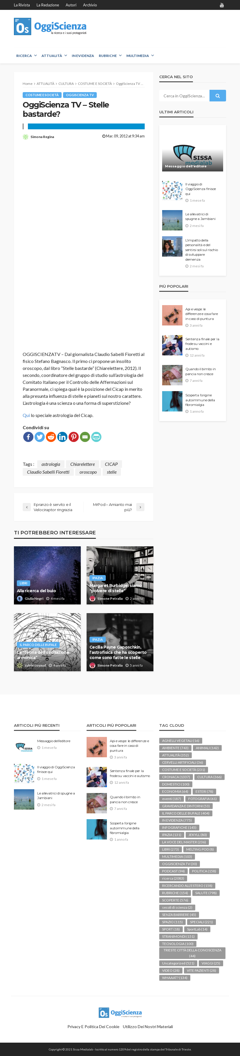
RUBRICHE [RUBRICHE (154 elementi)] (175, 893)
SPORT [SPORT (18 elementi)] (171, 929)
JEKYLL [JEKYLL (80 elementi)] (198, 835)
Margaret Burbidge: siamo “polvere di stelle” (115, 588)
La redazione (48, 5)
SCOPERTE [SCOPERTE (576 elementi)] (175, 900)
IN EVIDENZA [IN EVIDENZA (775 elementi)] (177, 820)
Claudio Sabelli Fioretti (48, 472)
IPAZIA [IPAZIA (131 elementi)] (171, 835)
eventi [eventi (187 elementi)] (171, 799)
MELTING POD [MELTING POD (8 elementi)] (200, 849)
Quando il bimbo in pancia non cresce (200, 371)
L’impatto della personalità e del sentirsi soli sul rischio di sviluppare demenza (201, 250)
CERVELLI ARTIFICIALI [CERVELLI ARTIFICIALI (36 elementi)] (182, 762)
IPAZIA (97, 578)
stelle (112, 472)
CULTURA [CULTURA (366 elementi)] (209, 777)
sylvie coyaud (35, 665)
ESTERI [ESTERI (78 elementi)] (204, 791)
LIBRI (23, 583)
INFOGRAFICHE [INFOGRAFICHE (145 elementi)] (179, 827)
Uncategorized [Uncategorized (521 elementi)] (178, 963)
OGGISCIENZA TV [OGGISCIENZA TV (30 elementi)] (179, 864)
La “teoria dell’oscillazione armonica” (43, 655)
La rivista (22, 5)
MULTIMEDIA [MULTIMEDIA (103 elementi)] (177, 856)
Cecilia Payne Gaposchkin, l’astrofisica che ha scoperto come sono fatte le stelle (117, 652)
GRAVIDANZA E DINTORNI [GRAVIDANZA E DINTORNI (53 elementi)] (186, 806)
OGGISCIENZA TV (80, 95)
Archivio (90, 5)
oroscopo (88, 472)
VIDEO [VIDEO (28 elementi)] (171, 970)
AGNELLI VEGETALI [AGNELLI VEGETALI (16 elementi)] (180, 740)
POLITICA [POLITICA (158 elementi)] (204, 871)
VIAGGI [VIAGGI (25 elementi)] (211, 963)
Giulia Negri (34, 598)
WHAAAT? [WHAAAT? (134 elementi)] (174, 978)
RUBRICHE (108, 55)
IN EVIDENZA (83, 55)
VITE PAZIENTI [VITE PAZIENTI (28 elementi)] (201, 970)
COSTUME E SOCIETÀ (42, 95)
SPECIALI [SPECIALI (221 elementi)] (201, 922)
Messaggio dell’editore (186, 166)
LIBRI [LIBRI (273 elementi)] (170, 849)
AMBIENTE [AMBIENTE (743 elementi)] (175, 748)
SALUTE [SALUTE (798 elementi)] (206, 893)
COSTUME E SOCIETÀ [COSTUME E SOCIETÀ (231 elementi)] (183, 769)
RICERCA (24, 55)
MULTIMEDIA (137, 55)
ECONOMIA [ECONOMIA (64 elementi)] (175, 791)
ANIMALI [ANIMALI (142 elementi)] (207, 748)
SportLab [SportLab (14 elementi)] (197, 929)
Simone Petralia (110, 598)
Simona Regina (42, 137)
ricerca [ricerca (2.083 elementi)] (173, 878)
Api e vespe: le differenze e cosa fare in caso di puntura (201, 314)
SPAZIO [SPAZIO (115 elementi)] (172, 922)
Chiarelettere (82, 464)
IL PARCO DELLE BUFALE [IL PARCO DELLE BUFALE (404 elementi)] (185, 813)
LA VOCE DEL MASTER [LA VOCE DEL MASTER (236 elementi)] (184, 842)
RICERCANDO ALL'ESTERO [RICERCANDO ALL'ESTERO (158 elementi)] (187, 885)
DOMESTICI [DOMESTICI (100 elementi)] (175, 784)
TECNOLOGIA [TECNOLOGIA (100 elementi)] (178, 944)
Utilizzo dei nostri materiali (148, 1026)
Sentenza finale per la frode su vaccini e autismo (202, 344)
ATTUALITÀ (52, 55)
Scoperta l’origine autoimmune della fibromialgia (200, 400)
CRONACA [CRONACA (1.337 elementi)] (176, 777)
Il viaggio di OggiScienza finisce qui (200, 189)
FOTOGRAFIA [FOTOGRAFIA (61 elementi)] (202, 799)
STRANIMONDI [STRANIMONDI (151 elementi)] (178, 936)
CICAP (111, 464)
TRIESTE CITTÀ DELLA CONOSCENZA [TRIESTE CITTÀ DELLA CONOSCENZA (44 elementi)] (192, 953)
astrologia (51, 464)
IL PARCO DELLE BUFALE (38, 645)
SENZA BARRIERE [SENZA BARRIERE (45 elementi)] (179, 914)
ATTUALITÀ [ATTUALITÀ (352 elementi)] (175, 755)
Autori (71, 5)
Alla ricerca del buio (36, 590)
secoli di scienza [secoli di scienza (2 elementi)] (177, 907)
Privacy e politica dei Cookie (93, 1026)
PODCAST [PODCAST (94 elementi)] (173, 871)
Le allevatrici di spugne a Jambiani (200, 216)
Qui (26, 415)
